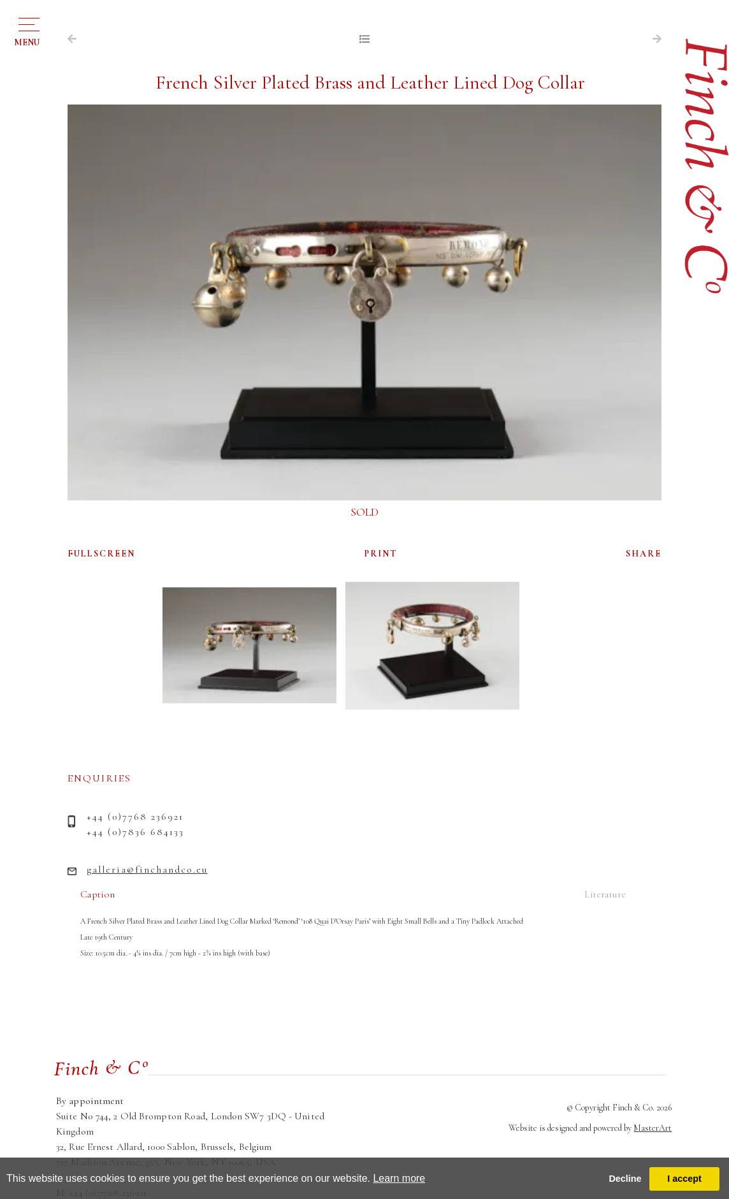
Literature (605, 894)
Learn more (399, 1178)
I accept (684, 1179)
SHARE (643, 553)
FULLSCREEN (101, 553)
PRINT (380, 553)
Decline (625, 1179)
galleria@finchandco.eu (147, 869)
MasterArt (652, 1128)
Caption (97, 894)
